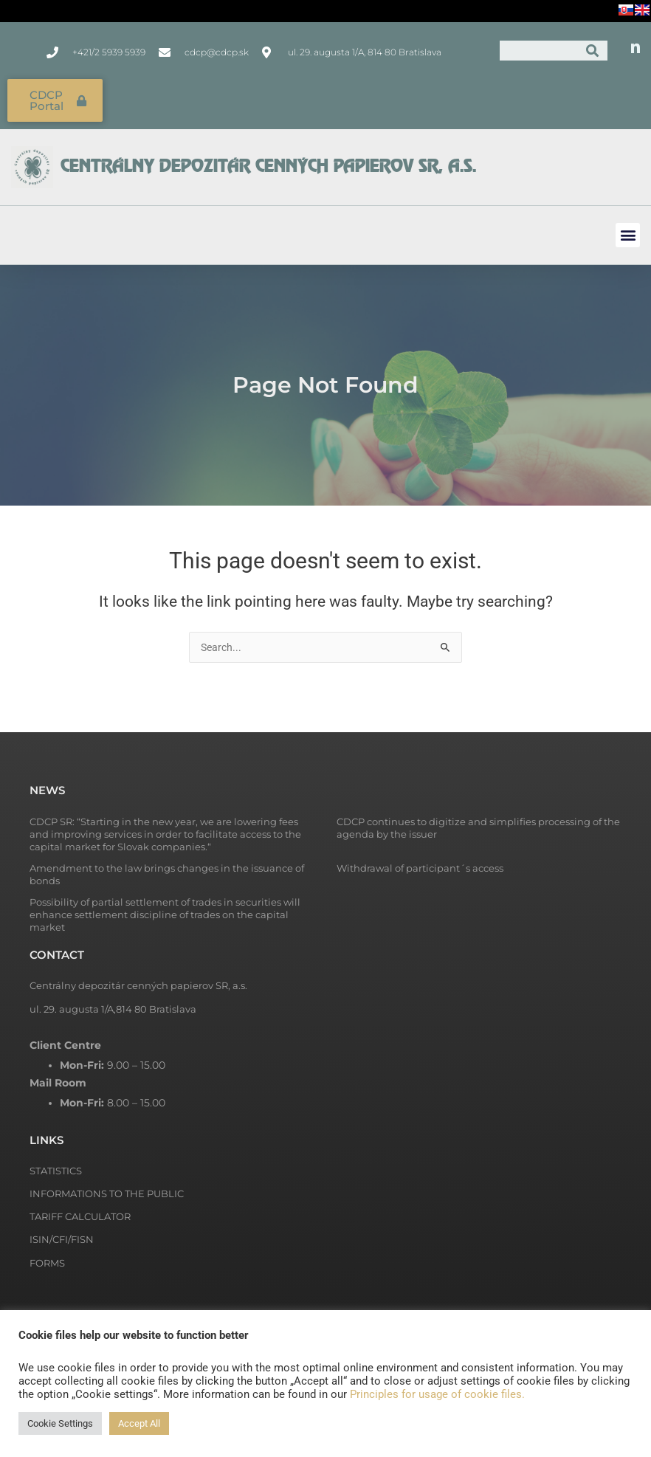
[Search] (592, 51)
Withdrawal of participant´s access (420, 866)
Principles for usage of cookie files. (437, 1394)
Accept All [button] (139, 1423)
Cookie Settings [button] (60, 1423)
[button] (628, 232)
